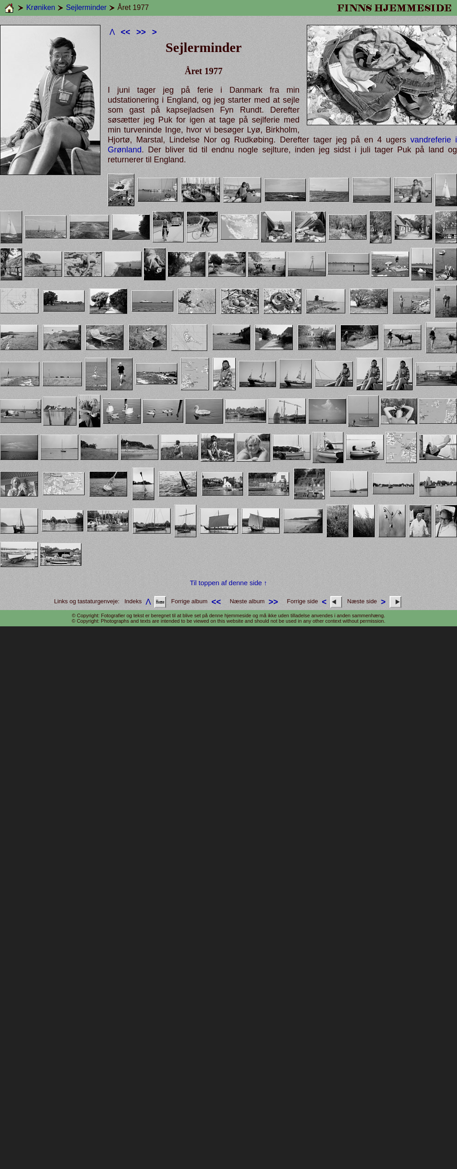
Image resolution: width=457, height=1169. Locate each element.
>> (141, 32)
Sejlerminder (86, 7)
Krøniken (40, 7)
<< (126, 32)
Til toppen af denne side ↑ (228, 583)
